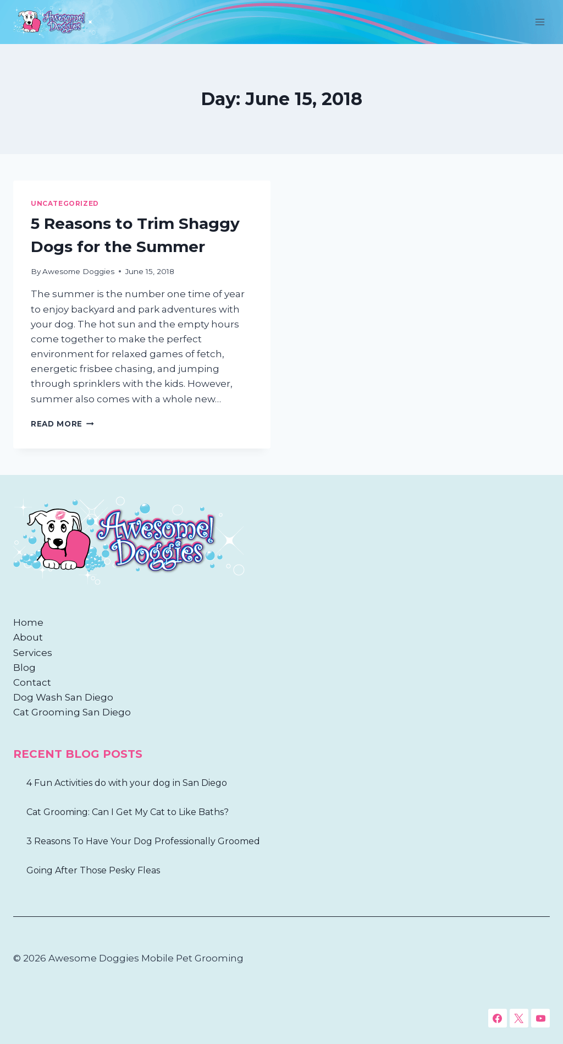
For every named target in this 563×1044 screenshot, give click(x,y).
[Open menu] (539, 21)
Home (28, 622)
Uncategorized (65, 203)
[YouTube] (540, 1018)
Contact (32, 682)
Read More (62, 423)
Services (32, 652)
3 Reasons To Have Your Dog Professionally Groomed (143, 841)
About (28, 637)
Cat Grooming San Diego (72, 712)
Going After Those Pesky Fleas (93, 870)
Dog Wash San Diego (63, 697)
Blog (24, 667)
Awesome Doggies (78, 271)
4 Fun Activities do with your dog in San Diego (126, 783)
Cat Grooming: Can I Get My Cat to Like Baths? (127, 812)
